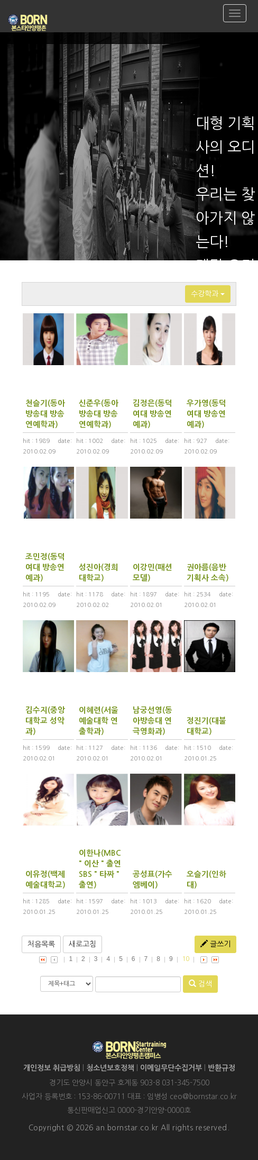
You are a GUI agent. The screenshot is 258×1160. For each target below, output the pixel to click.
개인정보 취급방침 (51, 1068)
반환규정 (221, 1068)
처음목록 (41, 944)
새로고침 (82, 944)
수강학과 (208, 293)
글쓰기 (215, 944)
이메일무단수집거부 (171, 1068)
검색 (200, 983)
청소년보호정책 (110, 1068)
